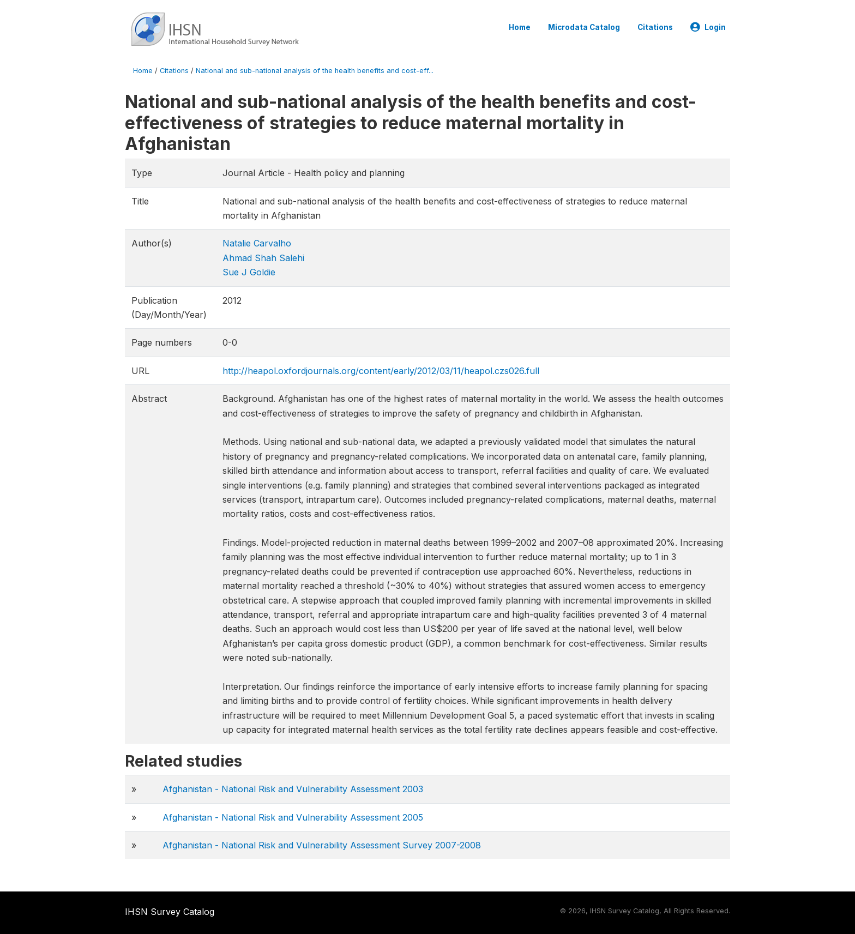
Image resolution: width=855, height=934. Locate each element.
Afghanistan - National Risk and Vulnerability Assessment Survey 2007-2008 (321, 845)
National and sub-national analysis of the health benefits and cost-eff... (314, 71)
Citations (655, 27)
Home (520, 27)
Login (708, 27)
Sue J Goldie (248, 272)
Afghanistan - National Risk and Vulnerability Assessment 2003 (292, 789)
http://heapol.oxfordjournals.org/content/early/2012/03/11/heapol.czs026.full (380, 370)
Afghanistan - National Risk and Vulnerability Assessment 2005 (292, 817)
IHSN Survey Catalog (169, 911)
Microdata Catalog (584, 27)
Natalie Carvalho (256, 243)
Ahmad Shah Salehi (263, 257)
